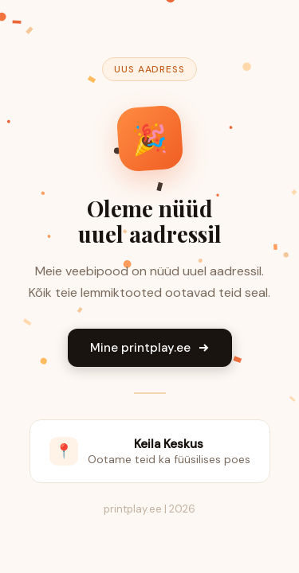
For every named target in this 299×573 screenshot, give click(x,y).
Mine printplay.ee (150, 348)
